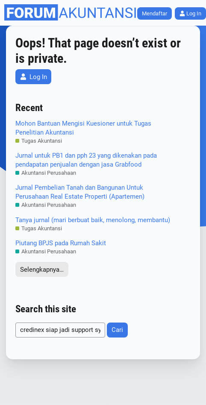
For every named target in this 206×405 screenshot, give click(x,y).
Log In (33, 77)
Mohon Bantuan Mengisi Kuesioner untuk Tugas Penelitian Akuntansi (83, 128)
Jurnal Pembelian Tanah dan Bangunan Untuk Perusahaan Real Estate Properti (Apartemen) (79, 192)
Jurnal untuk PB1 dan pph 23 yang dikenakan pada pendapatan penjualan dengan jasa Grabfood (86, 160)
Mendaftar (154, 13)
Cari (117, 330)
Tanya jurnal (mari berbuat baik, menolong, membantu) (92, 220)
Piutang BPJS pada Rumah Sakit (60, 243)
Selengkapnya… (42, 269)
